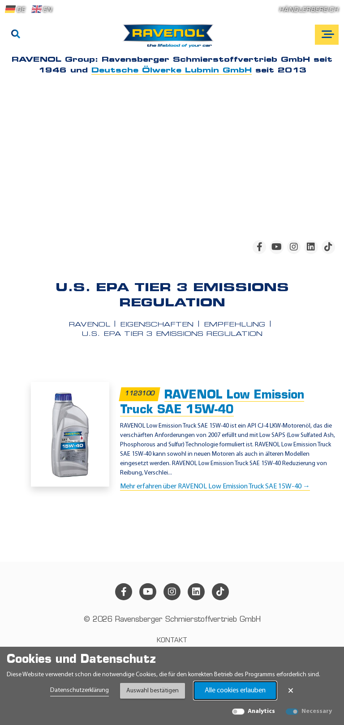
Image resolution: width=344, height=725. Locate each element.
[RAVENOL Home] (170, 39)
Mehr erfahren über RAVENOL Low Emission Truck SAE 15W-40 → (215, 486)
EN (42, 9)
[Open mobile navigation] (327, 35)
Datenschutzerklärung (79, 690)
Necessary (316, 711)
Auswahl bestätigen (152, 690)
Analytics (261, 711)
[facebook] (259, 247)
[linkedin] (311, 247)
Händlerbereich (309, 10)
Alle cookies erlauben (235, 690)
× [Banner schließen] (290, 690)
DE (15, 9)
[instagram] (294, 247)
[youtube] (276, 247)
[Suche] (15, 35)
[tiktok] (328, 247)
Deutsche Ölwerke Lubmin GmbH (171, 70)
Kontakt (172, 640)
